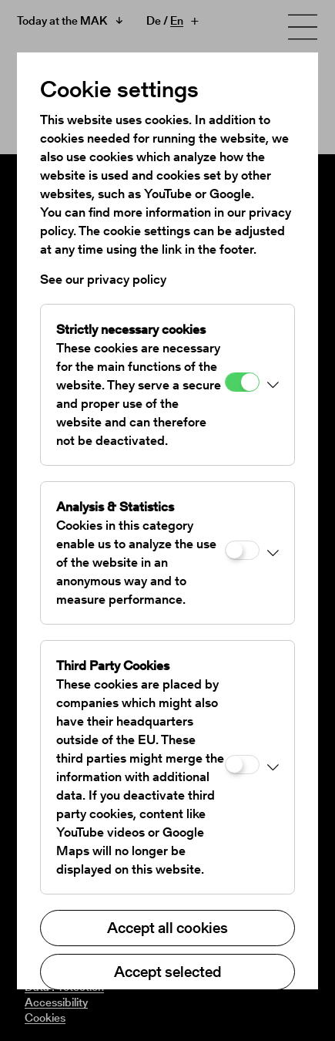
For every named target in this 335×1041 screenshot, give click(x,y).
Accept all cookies (167, 927)
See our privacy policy (103, 279)
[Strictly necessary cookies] (242, 382)
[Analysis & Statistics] (242, 550)
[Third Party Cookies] (242, 764)
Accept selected (167, 971)
